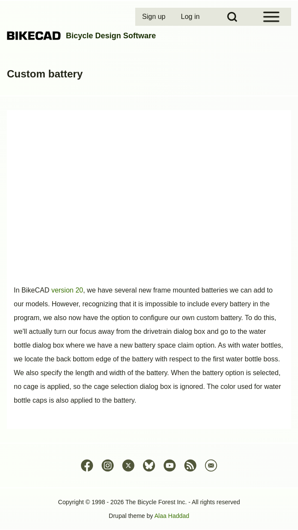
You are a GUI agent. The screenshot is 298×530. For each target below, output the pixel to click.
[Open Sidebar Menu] (271, 17)
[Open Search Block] (232, 17)
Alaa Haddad (171, 515)
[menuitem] (154, 17)
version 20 (67, 290)
